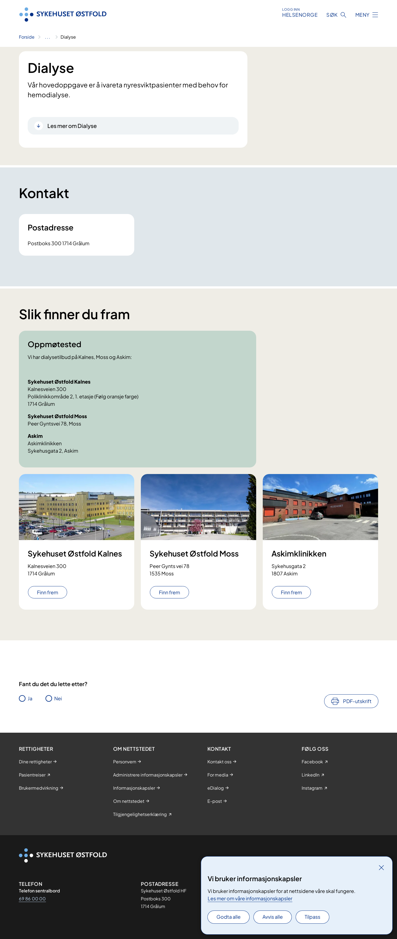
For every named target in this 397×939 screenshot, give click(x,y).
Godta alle (228, 917)
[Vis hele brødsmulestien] (47, 37)
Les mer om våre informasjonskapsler (250, 898)
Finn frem (47, 592)
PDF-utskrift (357, 701)
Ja (30, 698)
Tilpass (312, 917)
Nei (58, 698)
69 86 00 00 (32, 898)
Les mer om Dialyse (72, 125)
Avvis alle (272, 917)
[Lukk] (381, 867)
